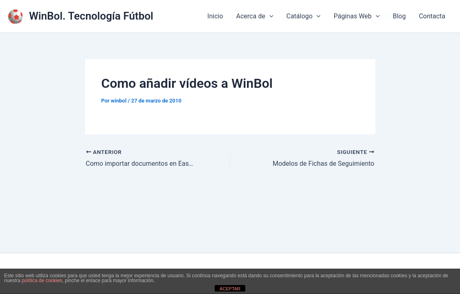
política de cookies (42, 280)
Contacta (432, 16)
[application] (269, 16)
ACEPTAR (230, 288)
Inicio (215, 16)
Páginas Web (356, 16)
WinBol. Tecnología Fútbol (91, 16)
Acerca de (255, 16)
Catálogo (303, 16)
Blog (399, 16)
